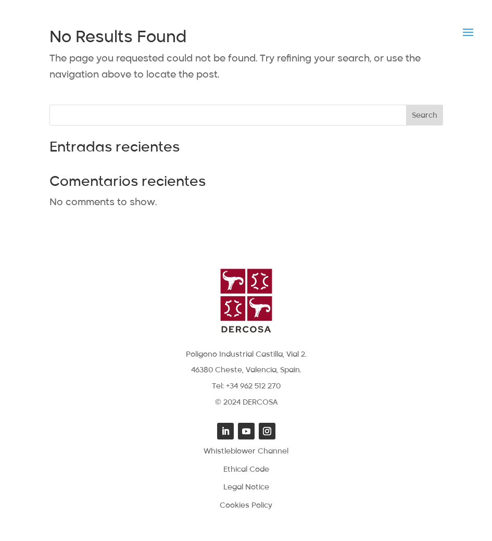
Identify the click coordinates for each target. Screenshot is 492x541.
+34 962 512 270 (253, 386)
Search (424, 115)
